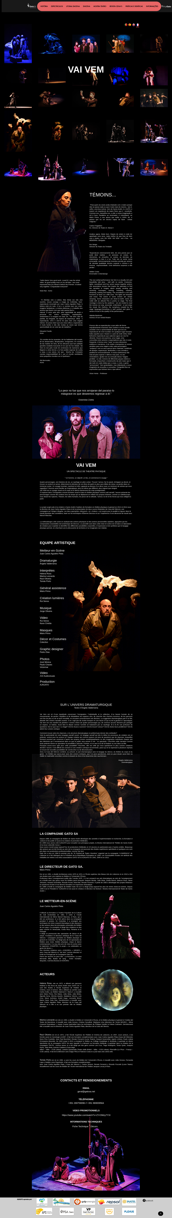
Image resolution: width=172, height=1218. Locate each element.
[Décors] (94, 1126)
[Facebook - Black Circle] (144, 1200)
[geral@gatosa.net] (86, 1091)
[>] (160, 1213)
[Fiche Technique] (80, 1126)
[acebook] (150, 1200)
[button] (56, 6)
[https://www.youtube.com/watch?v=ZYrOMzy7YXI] (86, 1115)
